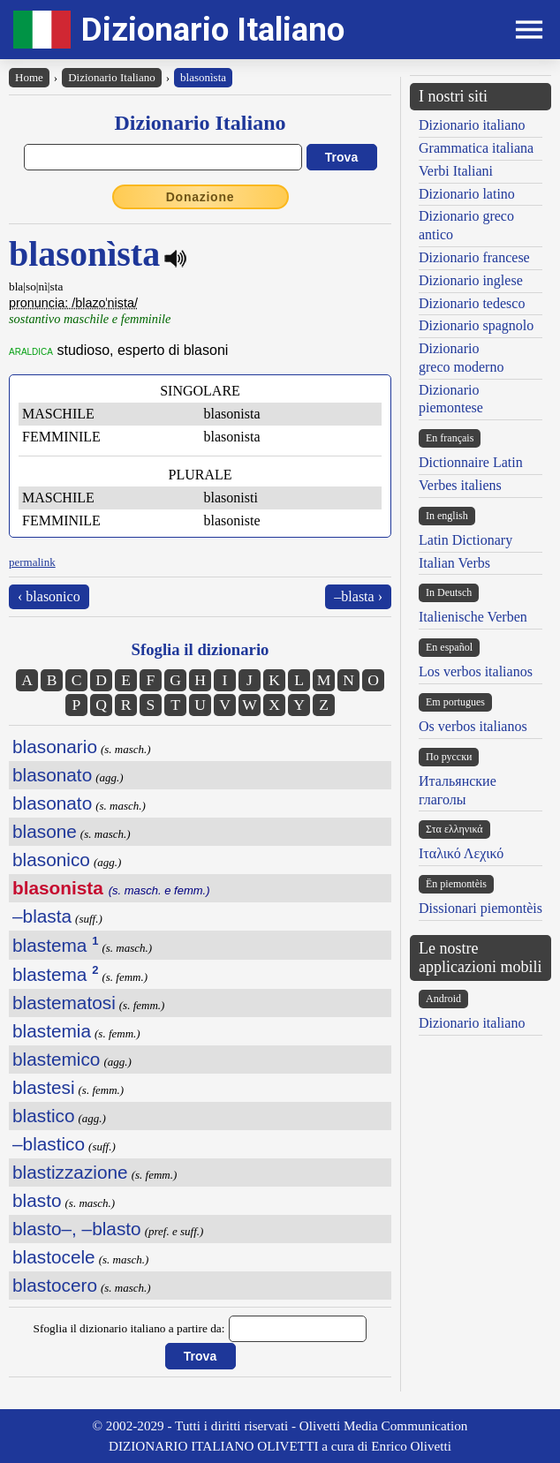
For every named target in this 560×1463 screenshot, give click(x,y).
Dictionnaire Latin (471, 462)
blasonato (52, 775)
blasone (44, 831)
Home (29, 77)
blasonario (54, 746)
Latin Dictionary (465, 539)
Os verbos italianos (473, 726)
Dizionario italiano (472, 124)
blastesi (43, 1087)
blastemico (56, 1059)
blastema (55, 945)
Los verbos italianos (476, 671)
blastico (43, 1115)
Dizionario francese (474, 257)
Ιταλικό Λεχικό (461, 853)
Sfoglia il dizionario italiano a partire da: (129, 1328)
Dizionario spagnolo (476, 325)
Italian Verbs (454, 562)
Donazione (200, 197)
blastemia (51, 1031)
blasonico (51, 859)
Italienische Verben (473, 616)
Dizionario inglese (471, 280)
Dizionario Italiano (212, 30)
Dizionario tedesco (472, 303)
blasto (37, 1200)
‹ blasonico (49, 596)
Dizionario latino (467, 193)
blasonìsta (203, 77)
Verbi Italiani (456, 170)
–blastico (48, 1144)
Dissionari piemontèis (480, 908)
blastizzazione (70, 1172)
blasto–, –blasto (76, 1228)
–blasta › (358, 596)
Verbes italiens (460, 485)
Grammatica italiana (476, 147)
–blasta (42, 916)
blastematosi (64, 1002)
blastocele (53, 1257)
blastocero (54, 1285)
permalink (32, 562)
